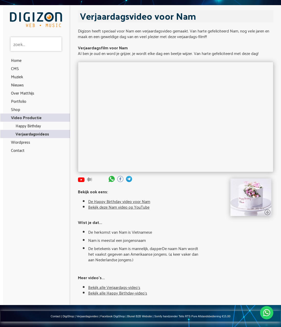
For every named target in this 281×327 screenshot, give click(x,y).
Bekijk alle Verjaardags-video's (114, 287)
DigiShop (68, 316)
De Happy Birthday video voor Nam (119, 201)
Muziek (17, 76)
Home (16, 60)
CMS (15, 68)
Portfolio (18, 101)
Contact (18, 150)
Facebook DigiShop (112, 316)
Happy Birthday (28, 125)
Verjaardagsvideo (87, 316)
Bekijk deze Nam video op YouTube (118, 207)
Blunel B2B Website (139, 316)
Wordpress (20, 142)
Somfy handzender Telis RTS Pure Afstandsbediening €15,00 (192, 316)
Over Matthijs (22, 93)
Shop (15, 109)
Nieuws (17, 84)
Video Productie (26, 117)
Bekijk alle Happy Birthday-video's (117, 293)
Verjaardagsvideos (32, 133)
